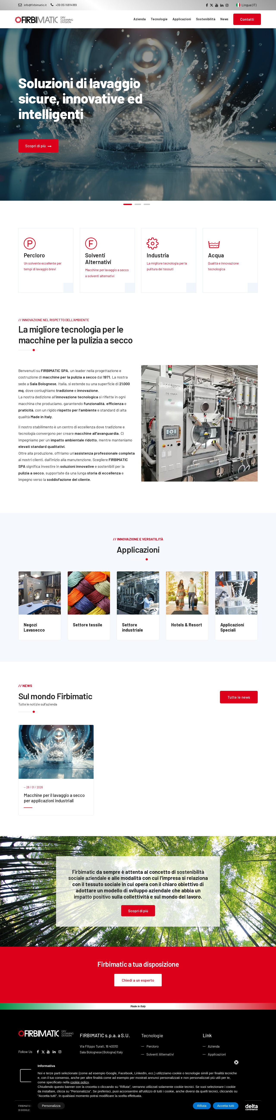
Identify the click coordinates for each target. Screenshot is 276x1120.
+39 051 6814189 (64, 5)
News (224, 19)
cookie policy (79, 1082)
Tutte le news (238, 697)
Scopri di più (38, 145)
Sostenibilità (205, 19)
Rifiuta (202, 1105)
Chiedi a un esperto (138, 980)
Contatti (247, 19)
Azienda (139, 19)
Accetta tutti (225, 1105)
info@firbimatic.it (32, 5)
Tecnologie (159, 19)
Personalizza (51, 1105)
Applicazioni (181, 19)
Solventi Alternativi (160, 1054)
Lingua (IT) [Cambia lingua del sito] (246, 5)
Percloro (152, 1046)
